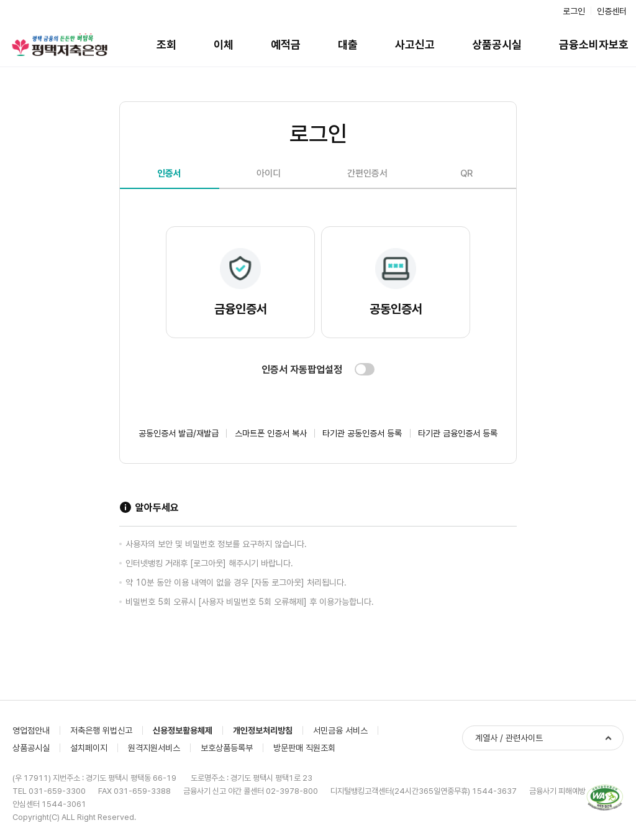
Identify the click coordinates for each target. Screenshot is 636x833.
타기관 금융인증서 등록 (457, 433)
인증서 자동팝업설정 (301, 369)
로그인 (574, 11)
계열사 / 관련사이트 (509, 738)
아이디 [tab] (269, 173)
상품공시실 (497, 44)
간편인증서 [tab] (367, 173)
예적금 (286, 44)
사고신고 (415, 44)
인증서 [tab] (169, 173)
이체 (224, 44)
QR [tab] (466, 173)
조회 (166, 44)
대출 (348, 44)
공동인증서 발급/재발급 (179, 433)
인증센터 (612, 11)
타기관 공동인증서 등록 (362, 433)
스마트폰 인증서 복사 (271, 433)
